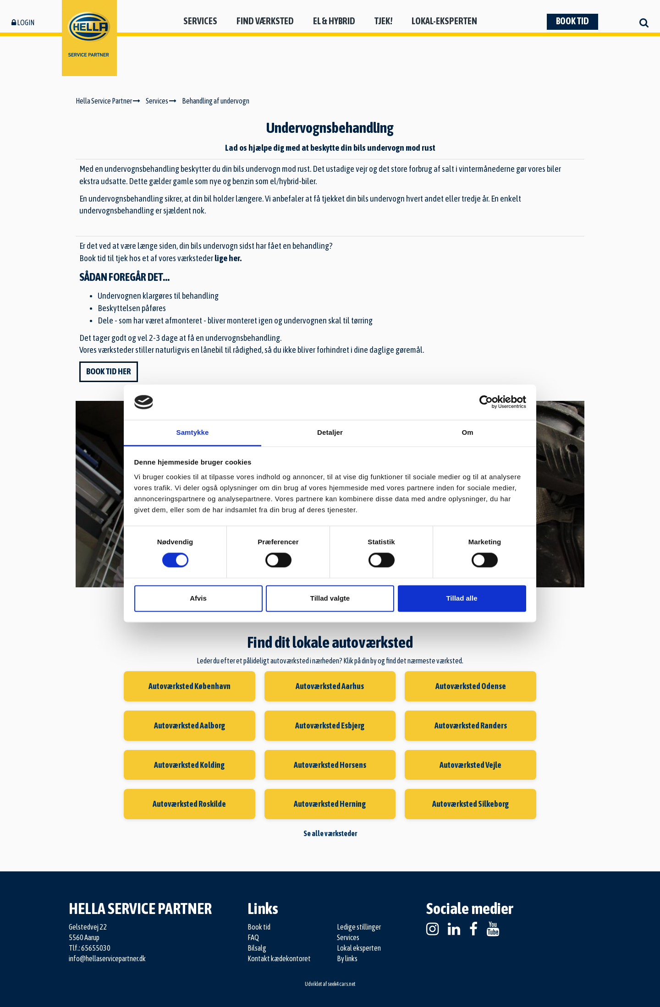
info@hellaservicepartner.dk (107, 958)
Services (200, 21)
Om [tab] (467, 432)
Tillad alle (461, 598)
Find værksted (265, 21)
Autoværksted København (189, 686)
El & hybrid (334, 21)
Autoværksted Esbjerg (329, 725)
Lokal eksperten (359, 948)
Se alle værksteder (330, 833)
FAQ (253, 937)
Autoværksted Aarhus (330, 686)
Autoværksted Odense (470, 686)
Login (22, 22)
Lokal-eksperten (444, 21)
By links (347, 958)
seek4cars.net (341, 984)
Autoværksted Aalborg (189, 725)
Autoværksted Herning (330, 804)
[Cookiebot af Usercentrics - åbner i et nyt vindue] (486, 402)
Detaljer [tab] (330, 432)
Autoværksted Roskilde (189, 804)
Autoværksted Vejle (470, 765)
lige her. (228, 258)
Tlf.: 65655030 (89, 948)
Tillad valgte (330, 598)
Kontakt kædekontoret (279, 958)
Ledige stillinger (359, 927)
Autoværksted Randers (470, 725)
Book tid (572, 21)
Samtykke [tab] (192, 432)
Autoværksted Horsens (330, 765)
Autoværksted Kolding (189, 765)
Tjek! (383, 21)
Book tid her (108, 371)
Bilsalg (257, 948)
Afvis (198, 598)
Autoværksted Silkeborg (470, 804)
